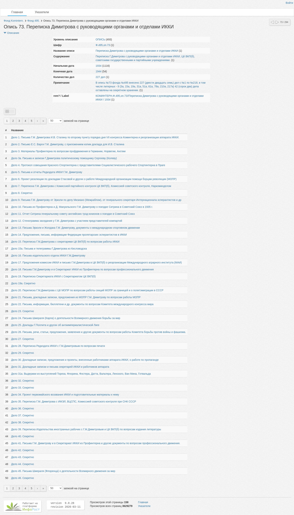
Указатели (42, 12)
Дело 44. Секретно (22, 464)
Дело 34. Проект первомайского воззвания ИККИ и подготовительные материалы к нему (65, 394)
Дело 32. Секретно (22, 380)
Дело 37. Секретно (22, 415)
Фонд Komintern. (14, 20)
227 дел (100, 77)
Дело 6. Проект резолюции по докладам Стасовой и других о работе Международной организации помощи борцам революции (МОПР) (94, 179)
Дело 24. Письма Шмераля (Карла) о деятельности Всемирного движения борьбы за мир (65, 318)
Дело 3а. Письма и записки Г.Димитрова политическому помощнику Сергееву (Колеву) (64, 158)
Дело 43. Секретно (22, 457)
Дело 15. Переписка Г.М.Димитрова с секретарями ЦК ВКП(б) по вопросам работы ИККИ (65, 241)
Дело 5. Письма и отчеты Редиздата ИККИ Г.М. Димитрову (46, 172)
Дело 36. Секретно (22, 408)
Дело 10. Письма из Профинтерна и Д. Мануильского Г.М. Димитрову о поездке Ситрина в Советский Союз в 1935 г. (82, 206)
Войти (289, 2)
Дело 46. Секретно (22, 477)
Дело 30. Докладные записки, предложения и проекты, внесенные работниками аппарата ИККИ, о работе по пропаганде (85, 359)
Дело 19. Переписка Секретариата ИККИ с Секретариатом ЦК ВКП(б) (53, 276)
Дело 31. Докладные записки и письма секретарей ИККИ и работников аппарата (60, 366)
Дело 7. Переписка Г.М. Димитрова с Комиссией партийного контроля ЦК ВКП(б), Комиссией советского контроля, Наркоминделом (91, 186)
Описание (11, 32)
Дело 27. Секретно (22, 338)
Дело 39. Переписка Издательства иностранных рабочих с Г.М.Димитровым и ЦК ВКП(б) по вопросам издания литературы (86, 429)
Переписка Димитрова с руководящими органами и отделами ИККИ (137, 50)
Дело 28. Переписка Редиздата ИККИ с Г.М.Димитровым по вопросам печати (58, 345)
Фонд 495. (33, 20)
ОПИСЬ (100, 39)
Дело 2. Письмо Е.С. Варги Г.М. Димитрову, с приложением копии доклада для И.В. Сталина (67, 144)
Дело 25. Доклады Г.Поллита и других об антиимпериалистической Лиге (55, 325)
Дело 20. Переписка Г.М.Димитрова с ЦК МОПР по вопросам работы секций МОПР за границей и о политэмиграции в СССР (87, 290)
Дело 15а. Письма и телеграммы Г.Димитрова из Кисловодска (49, 248)
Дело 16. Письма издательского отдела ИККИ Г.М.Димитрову (48, 255)
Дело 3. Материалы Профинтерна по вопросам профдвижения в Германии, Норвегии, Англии (68, 151)
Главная (17, 12)
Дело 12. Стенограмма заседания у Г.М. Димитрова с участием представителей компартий (66, 220)
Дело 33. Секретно (22, 387)
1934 (98, 65)
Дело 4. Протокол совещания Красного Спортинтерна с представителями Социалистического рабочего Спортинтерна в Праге (88, 165)
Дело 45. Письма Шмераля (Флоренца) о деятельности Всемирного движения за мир (63, 471)
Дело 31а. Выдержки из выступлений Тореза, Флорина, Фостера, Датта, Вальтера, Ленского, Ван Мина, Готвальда (81, 373)
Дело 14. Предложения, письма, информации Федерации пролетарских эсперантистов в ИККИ (69, 234)
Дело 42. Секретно (22, 450)
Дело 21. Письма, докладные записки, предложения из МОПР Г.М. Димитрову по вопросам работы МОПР (76, 297)
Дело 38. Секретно (22, 422)
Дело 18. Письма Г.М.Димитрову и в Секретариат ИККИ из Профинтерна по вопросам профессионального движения (82, 269)
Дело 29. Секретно (22, 352)
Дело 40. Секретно (22, 436)
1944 (98, 71)
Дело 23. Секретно (22, 311)
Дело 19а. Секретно (23, 283)
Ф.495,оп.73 (103, 45)
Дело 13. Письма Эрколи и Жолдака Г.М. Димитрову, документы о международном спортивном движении (75, 227)
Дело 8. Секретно (21, 192)
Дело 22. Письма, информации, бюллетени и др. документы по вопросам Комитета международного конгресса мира (82, 304)
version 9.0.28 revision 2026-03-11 (66, 505)
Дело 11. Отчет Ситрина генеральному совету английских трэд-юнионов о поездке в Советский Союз (73, 213)
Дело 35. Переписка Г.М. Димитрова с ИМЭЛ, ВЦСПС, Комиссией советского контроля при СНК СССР (73, 401)
